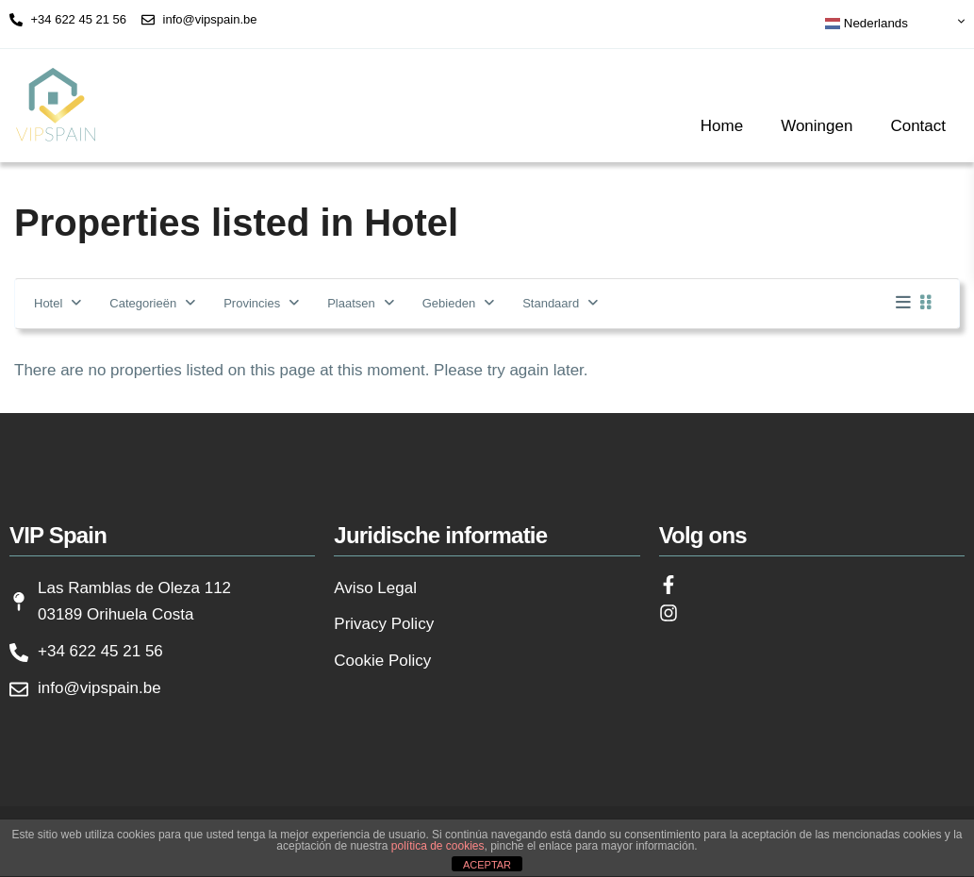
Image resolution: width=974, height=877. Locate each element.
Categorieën (142, 303)
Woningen (816, 126)
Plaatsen (351, 303)
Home (722, 126)
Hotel (48, 303)
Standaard (550, 303)
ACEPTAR (487, 864)
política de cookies (438, 845)
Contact (918, 126)
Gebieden (448, 303)
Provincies (251, 303)
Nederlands (866, 23)
